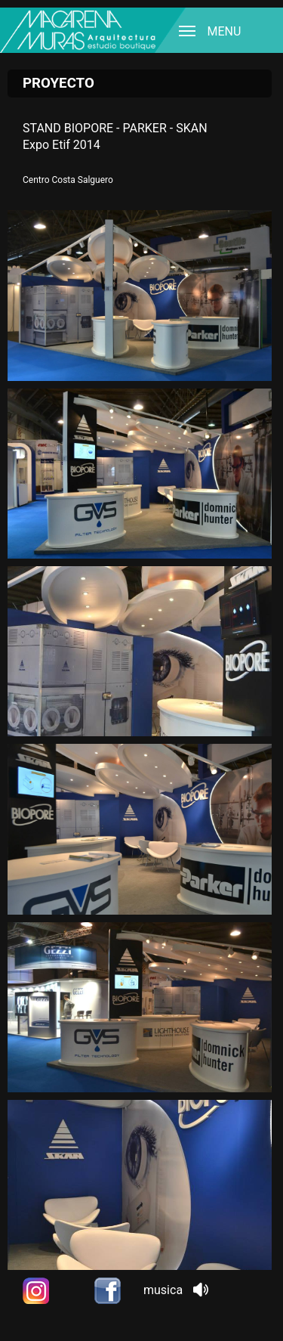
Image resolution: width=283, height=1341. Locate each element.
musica (175, 1290)
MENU (206, 31)
